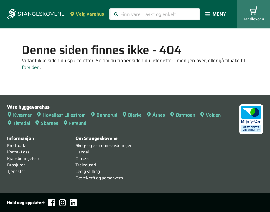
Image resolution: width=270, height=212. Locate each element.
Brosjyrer (16, 165)
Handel (82, 152)
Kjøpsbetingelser (23, 158)
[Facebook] (51, 202)
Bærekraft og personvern (99, 178)
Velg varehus (87, 14)
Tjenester (16, 171)
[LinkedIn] (73, 202)
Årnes (155, 115)
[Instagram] (62, 202)
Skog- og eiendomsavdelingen (103, 145)
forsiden (31, 67)
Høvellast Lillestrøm (61, 115)
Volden (210, 115)
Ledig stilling (87, 171)
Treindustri (85, 165)
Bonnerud (103, 115)
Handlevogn (253, 14)
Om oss (82, 158)
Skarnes (46, 123)
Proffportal (17, 145)
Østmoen (182, 115)
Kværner (19, 115)
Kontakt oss (18, 152)
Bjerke (132, 115)
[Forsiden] (36, 14)
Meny (215, 14)
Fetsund (74, 123)
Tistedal (18, 123)
